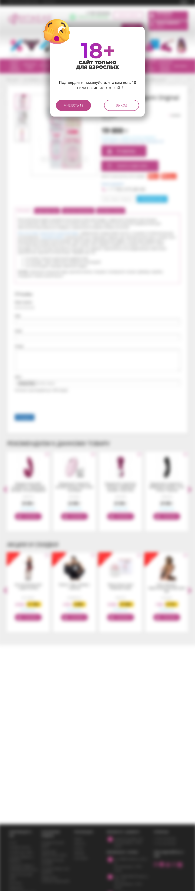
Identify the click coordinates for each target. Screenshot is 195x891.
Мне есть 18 (73, 105)
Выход (121, 105)
